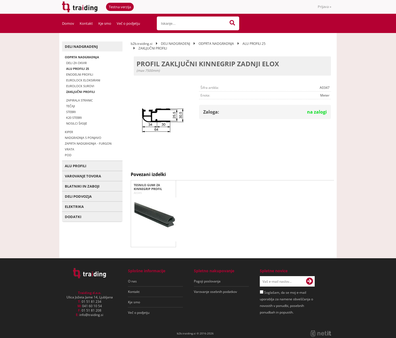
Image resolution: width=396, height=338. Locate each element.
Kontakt (86, 23)
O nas (132, 281)
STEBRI (71, 112)
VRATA (69, 149)
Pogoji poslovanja (207, 281)
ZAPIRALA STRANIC (79, 100)
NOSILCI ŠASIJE (76, 123)
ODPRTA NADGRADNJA (82, 57)
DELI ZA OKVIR (76, 63)
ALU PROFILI (75, 165)
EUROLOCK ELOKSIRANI (83, 80)
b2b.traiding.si (141, 43)
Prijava (324, 6)
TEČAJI (70, 106)
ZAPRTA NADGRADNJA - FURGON (88, 143)
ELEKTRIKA (74, 206)
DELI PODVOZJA (78, 196)
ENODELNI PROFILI (79, 74)
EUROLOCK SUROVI (80, 86)
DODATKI (73, 216)
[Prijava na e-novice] (309, 281)
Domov (68, 23)
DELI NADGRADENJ (81, 46)
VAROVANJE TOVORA (83, 176)
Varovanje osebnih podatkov (215, 291)
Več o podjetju (128, 23)
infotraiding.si (91, 314)
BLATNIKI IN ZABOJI (82, 186)
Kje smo (104, 23)
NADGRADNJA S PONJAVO (83, 138)
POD (68, 155)
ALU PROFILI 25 (77, 69)
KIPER (69, 132)
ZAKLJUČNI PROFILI (80, 92)
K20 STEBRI (74, 118)
